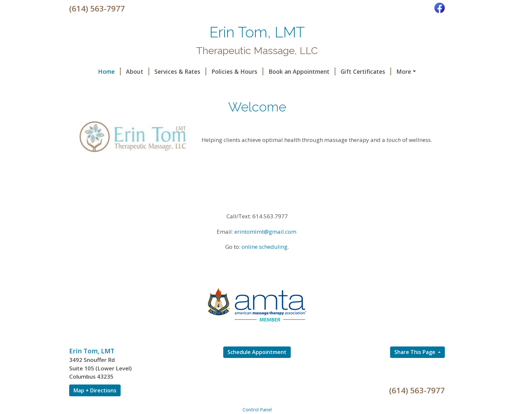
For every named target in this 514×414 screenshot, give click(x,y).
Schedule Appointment (257, 365)
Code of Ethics (97, 85)
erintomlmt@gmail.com (265, 245)
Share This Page (415, 365)
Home (85, 71)
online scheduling (264, 261)
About (114, 71)
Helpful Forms (396, 71)
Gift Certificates (342, 71)
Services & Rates (157, 71)
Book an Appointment (278, 71)
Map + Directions (94, 404)
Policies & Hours (214, 71)
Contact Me (142, 85)
